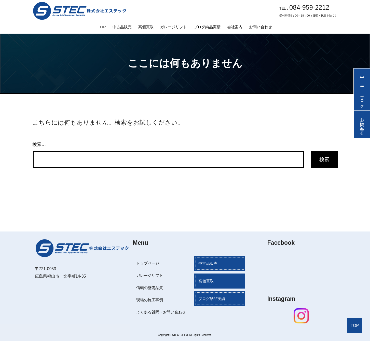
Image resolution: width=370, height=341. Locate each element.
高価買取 (146, 27)
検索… (39, 144)
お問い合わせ (260, 27)
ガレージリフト (173, 27)
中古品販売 (122, 27)
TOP (102, 27)
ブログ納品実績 (207, 27)
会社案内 (234, 27)
